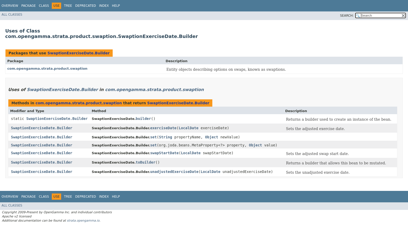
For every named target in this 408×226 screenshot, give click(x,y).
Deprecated (85, 6)
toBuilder (145, 162)
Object (211, 137)
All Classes (12, 14)
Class (44, 6)
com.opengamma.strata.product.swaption (47, 68)
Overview (10, 6)
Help (116, 6)
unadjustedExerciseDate (174, 172)
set (153, 137)
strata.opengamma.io (83, 220)
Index (104, 6)
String (165, 137)
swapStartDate (164, 153)
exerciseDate (163, 128)
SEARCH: (347, 15)
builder (143, 119)
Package (28, 6)
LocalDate (189, 128)
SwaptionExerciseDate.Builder (78, 53)
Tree (68, 6)
